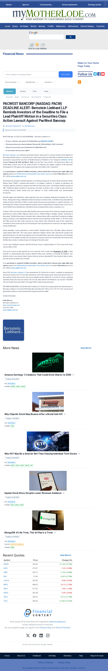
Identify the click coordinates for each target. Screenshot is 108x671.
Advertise (67, 656)
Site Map (52, 656)
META (17, 505)
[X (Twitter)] (28, 636)
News (9, 4)
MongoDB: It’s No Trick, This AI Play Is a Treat (28, 532)
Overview (9, 97)
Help (81, 656)
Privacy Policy (45, 627)
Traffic (50, 26)
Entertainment (69, 4)
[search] (46, 37)
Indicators (48, 82)
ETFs (35, 91)
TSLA (5, 601)
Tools (46, 91)
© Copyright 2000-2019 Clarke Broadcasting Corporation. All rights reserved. (54, 668)
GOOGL (23, 386)
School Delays (87, 26)
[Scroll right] (105, 4)
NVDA (27, 465)
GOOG (18, 386)
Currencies (25, 97)
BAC (5, 576)
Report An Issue (97, 656)
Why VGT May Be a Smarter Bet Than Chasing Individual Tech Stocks (40, 453)
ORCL (6, 597)
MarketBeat (11, 383)
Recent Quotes (10, 82)
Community (46, 4)
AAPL (12, 465)
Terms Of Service (63, 627)
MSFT (22, 465)
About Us (21, 656)
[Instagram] (48, 636)
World (33, 26)
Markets (9, 91)
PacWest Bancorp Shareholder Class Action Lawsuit (34, 174)
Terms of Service (45, 662)
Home (7, 656)
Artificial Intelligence (17, 544)
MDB (12, 547)
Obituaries (73, 26)
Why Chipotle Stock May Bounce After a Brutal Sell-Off (33, 414)
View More (85, 348)
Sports (25, 4)
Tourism (100, 26)
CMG (12, 426)
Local (7, 26)
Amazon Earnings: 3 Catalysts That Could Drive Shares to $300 (37, 374)
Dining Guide (94, 4)
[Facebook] (34, 636)
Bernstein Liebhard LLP (10, 155)
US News (24, 26)
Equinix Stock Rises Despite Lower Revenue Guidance (33, 493)
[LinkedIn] (41, 636)
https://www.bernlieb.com (11, 305)
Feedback (37, 656)
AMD (5, 572)
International (36, 97)
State (15, 26)
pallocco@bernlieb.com (18, 176)
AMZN (13, 386)
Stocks (23, 91)
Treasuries (47, 97)
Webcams (61, 26)
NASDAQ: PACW (46, 141)
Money (42, 26)
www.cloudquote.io (57, 621)
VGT (31, 465)
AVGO (17, 465)
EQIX (12, 505)
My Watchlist (30, 82)
